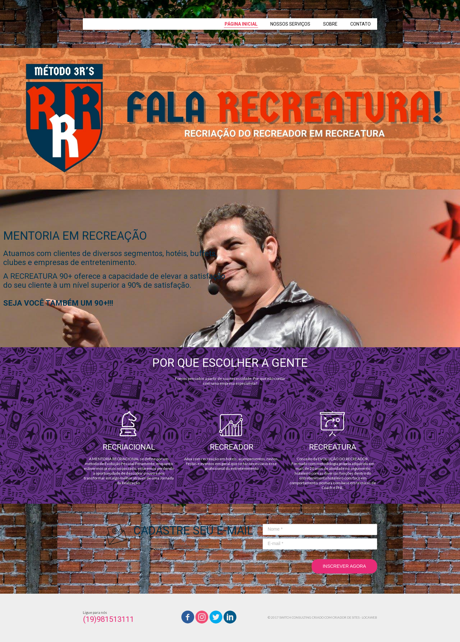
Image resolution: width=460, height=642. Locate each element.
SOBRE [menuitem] (330, 24)
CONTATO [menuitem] (360, 24)
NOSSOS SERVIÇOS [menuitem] (290, 24)
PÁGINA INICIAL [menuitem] (241, 24)
